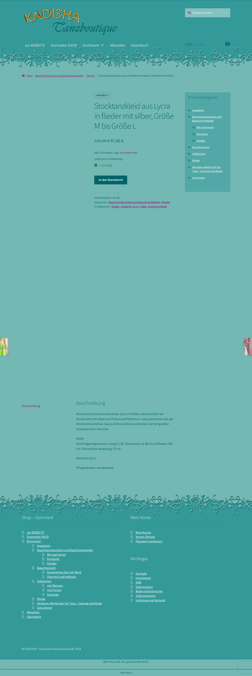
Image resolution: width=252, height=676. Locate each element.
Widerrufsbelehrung (149, 591)
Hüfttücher (198, 154)
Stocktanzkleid (157, 206)
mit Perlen (54, 590)
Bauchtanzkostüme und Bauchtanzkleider (59, 75)
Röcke (195, 160)
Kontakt (141, 573)
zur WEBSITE (35, 45)
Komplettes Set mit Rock (64, 572)
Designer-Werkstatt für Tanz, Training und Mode (207, 169)
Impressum (143, 578)
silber (143, 206)
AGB (138, 582)
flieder (115, 206)
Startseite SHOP (64, 45)
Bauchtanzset (200, 147)
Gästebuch (139, 45)
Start (29, 75)
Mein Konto (143, 532)
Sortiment (93, 45)
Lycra (135, 206)
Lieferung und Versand (150, 600)
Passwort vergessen (149, 541)
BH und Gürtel (205, 127)
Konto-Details (145, 537)
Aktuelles (117, 45)
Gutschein (198, 177)
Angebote (198, 110)
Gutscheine (44, 608)
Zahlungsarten (146, 596)
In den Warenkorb (111, 180)
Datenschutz (144, 587)
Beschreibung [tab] (31, 406)
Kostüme (202, 134)
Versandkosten (128, 152)
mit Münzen (55, 585)
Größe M (126, 206)
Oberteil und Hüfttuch (61, 577)
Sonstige (53, 594)
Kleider (91, 75)
